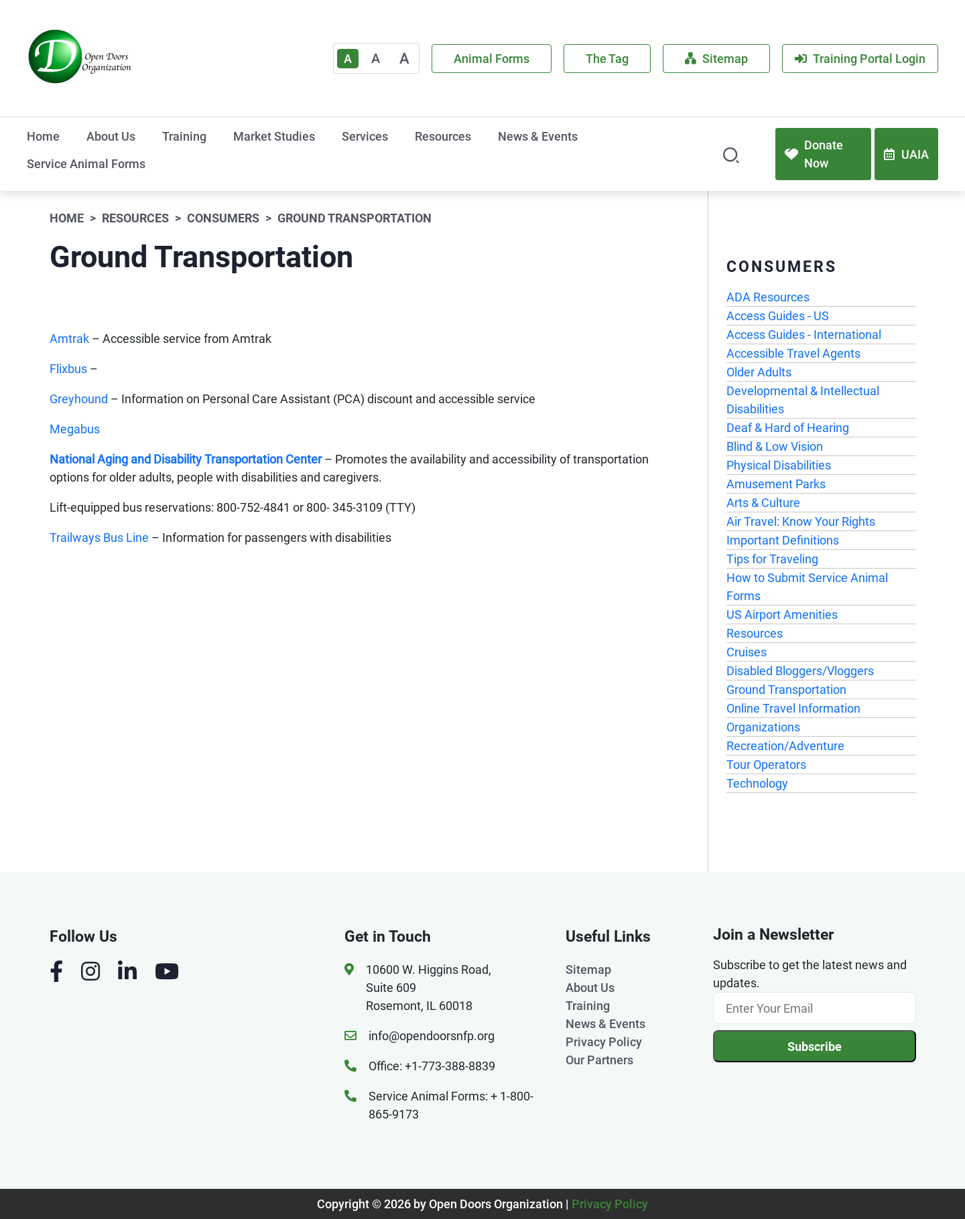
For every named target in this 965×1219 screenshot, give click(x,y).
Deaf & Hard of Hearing (787, 428)
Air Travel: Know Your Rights (800, 521)
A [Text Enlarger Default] (348, 59)
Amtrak (69, 339)
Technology (757, 783)
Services (365, 136)
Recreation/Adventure (785, 746)
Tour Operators (766, 765)
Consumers (223, 218)
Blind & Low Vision (774, 446)
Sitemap (716, 59)
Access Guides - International (803, 335)
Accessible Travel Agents (793, 353)
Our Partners (599, 1060)
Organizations (763, 727)
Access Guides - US (777, 316)
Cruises (746, 652)
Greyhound (79, 399)
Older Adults (758, 372)
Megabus (75, 429)
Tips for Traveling (772, 559)
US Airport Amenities (782, 614)
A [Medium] (375, 58)
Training (184, 136)
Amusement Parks (776, 484)
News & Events (538, 136)
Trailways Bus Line (100, 537)
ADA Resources (768, 297)
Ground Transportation (786, 690)
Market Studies (274, 136)
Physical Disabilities (778, 465)
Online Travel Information (793, 708)
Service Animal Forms (86, 164)
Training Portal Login (860, 59)
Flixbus (70, 369)
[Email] (814, 1008)
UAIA (906, 154)
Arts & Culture (763, 503)
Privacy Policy (604, 1042)
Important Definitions (782, 540)
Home (43, 136)
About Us (110, 136)
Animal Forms (491, 59)
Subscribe (814, 1046)
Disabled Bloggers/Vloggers (800, 671)
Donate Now (814, 154)
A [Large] (404, 58)
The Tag (607, 59)
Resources (443, 136)
